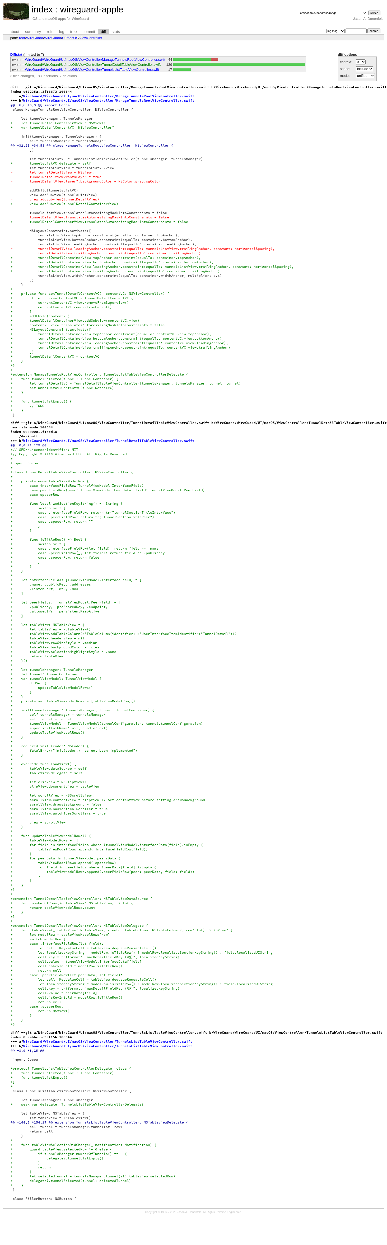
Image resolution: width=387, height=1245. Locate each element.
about (14, 32)
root (22, 38)
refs (50, 32)
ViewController (90, 38)
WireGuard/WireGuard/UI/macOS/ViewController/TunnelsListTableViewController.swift (92, 70)
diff (103, 32)
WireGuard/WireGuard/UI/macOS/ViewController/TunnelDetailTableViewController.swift (93, 65)
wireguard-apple (91, 9)
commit (89, 32)
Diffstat (16, 55)
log (61, 32)
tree (73, 32)
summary (33, 32)
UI (64, 38)
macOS (72, 38)
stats (116, 32)
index (42, 9)
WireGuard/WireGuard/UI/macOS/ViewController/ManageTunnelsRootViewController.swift (95, 60)
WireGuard (34, 38)
